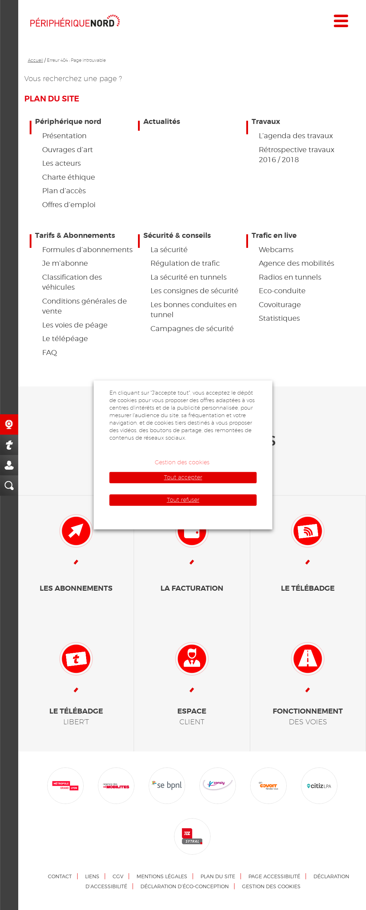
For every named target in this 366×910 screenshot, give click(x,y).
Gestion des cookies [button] (182, 462)
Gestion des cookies (271, 886)
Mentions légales (162, 876)
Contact (60, 876)
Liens (92, 876)
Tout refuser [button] (183, 499)
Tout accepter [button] (183, 477)
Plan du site (218, 876)
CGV (118, 876)
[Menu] (341, 23)
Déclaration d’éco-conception (184, 886)
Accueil (35, 60)
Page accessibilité (274, 876)
